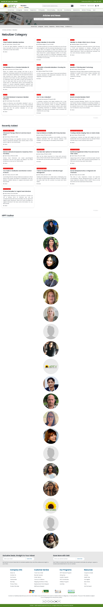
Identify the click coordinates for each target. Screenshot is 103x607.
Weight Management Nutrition (77, 130)
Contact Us (83, 5)
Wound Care (11, 10)
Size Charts (87, 581)
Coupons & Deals (88, 573)
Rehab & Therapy (86, 10)
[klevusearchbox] (72, 6)
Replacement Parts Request (41, 584)
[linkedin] (53, 601)
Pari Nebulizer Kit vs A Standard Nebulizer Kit (16, 67)
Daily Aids (59, 10)
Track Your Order (38, 573)
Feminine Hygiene (6, 189)
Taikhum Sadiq (41, 71)
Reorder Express (38, 575)
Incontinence (67, 10)
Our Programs (65, 570)
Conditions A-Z (68, 26)
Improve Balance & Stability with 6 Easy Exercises (51, 133)
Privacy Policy (13, 584)
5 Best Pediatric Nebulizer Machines (13, 42)
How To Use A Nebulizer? (44, 97)
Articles (86, 575)
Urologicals (19, 10)
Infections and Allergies (8, 168)
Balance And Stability (41, 130)
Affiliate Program (64, 581)
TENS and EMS (6, 130)
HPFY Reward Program (65, 573)
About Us (12, 573)
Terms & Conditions (39, 579)
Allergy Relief (73, 168)
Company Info (16, 570)
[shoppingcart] (98, 5)
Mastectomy (76, 10)
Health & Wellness (40, 149)
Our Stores (13, 577)
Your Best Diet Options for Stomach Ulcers (49, 152)
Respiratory (33, 10)
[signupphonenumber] (64, 558)
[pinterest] (60, 601)
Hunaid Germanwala (42, 99)
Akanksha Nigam (41, 44)
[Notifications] (96, 5)
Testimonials (13, 579)
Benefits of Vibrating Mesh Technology (81, 67)
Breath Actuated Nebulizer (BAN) (80, 97)
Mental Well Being (6, 149)
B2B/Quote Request (39, 586)
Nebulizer (5, 40)
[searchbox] (57, 6)
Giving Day (62, 575)
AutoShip (62, 584)
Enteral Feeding (51, 10)
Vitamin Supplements (75, 149)
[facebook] (46, 601)
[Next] (97, 117)
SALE (94, 10)
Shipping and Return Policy (41, 581)
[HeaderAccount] (91, 5)
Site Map (12, 581)
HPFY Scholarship (64, 579)
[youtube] (56, 601)
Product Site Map (14, 586)
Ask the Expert (88, 586)
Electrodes (12, 130)
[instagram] (49, 601)
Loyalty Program (64, 577)
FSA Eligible (87, 579)
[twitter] (42, 601)
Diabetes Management (41, 168)
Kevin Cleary (73, 69)
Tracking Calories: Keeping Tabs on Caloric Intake (85, 133)
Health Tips (87, 577)
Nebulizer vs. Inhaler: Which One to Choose (82, 42)
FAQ (85, 584)
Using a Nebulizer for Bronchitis (46, 42)
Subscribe (29, 559)
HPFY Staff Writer (7, 44)
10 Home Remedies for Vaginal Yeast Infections (17, 191)
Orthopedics (41, 10)
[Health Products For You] (10, 5)
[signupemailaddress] (14, 558)
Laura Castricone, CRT (9, 69)
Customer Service (41, 570)
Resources (88, 570)
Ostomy (26, 10)
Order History (37, 577)
